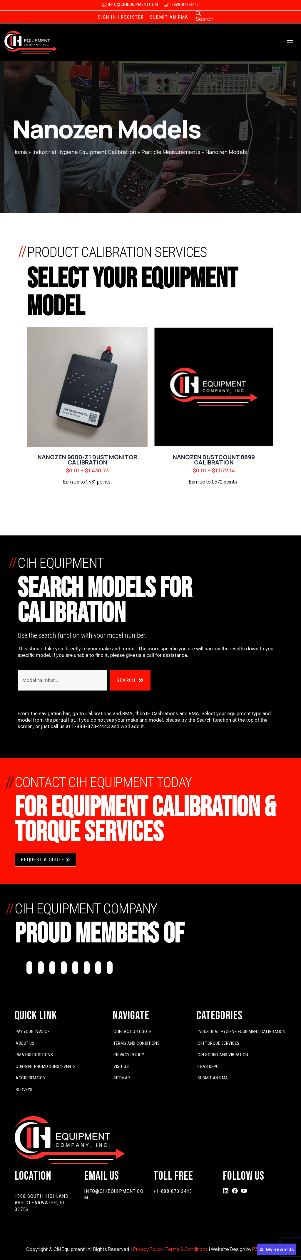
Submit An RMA (213, 1078)
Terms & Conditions (186, 1249)
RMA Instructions (34, 1054)
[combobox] (62, 680)
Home (19, 151)
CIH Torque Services (219, 1043)
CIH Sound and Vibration (223, 1054)
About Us (25, 1043)
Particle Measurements (170, 151)
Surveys (24, 1089)
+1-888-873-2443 (172, 1191)
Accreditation (31, 1078)
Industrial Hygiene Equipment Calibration (84, 151)
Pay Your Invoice (33, 1031)
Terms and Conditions (136, 1043)
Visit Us (121, 1066)
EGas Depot (209, 1066)
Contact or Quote (132, 1031)
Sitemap (121, 1078)
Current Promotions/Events (46, 1066)
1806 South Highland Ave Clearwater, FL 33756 (42, 1202)
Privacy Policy (128, 1054)
